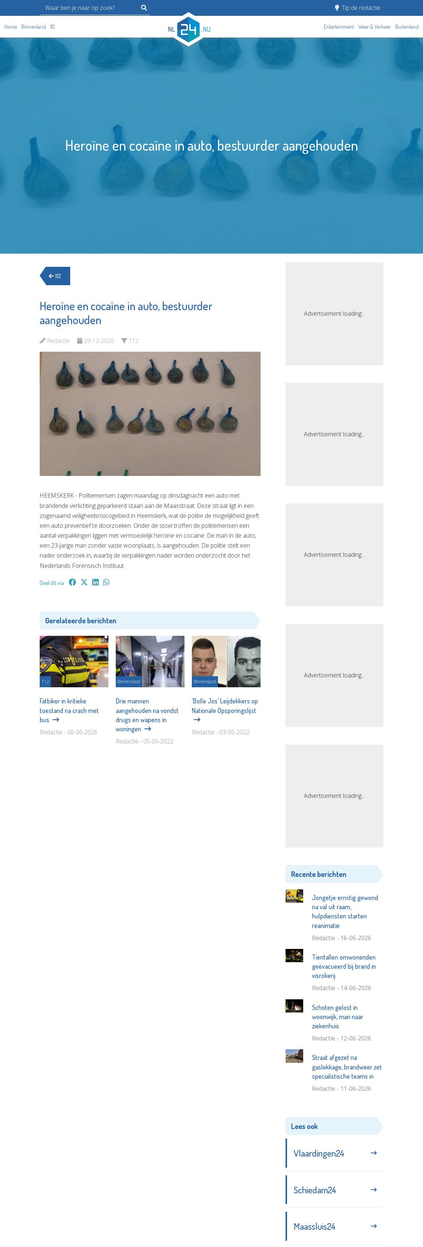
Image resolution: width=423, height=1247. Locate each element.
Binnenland (33, 26)
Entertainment (339, 26)
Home (10, 26)
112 (52, 26)
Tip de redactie (357, 8)
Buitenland (407, 26)
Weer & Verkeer (374, 26)
